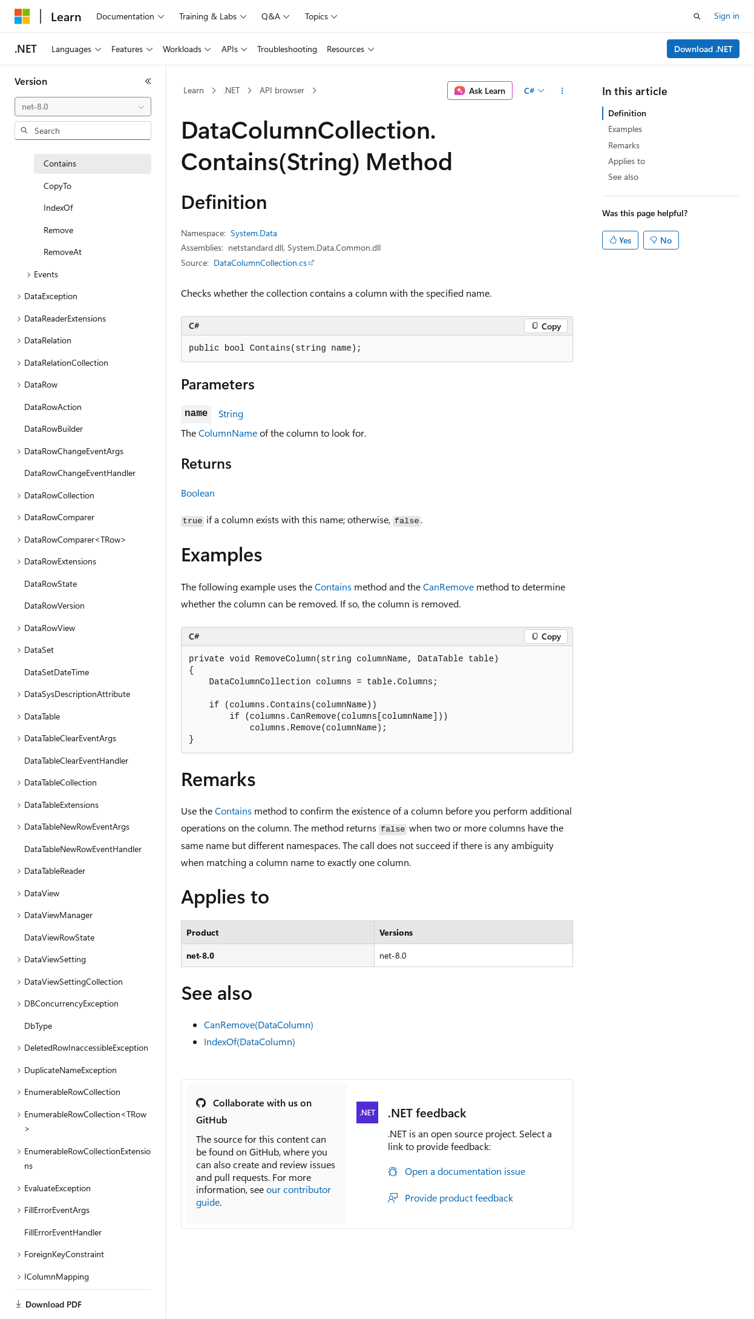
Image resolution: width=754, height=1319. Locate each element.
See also (623, 176)
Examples (625, 128)
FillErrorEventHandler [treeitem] (63, 1232)
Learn (193, 90)
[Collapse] (148, 81)
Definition (627, 113)
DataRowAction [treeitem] (53, 406)
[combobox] (83, 106)
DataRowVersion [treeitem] (54, 605)
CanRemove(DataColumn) (258, 1024)
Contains (333, 586)
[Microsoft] (22, 16)
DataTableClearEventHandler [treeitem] (76, 760)
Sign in (726, 15)
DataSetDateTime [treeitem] (56, 672)
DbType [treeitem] (38, 1025)
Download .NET (703, 49)
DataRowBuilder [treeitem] (53, 428)
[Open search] (697, 16)
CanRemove (448, 586)
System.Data (254, 233)
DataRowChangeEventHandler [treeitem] (80, 472)
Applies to (626, 161)
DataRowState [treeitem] (50, 583)
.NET (231, 90)
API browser (282, 90)
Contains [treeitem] (60, 163)
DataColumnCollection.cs (260, 262)
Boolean (198, 492)
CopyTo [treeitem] (57, 185)
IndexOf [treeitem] (58, 207)
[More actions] (562, 91)
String (230, 413)
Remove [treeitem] (58, 230)
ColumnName (227, 432)
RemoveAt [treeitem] (63, 251)
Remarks (624, 145)
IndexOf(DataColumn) (249, 1041)
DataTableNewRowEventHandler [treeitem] (83, 849)
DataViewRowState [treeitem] (59, 937)
